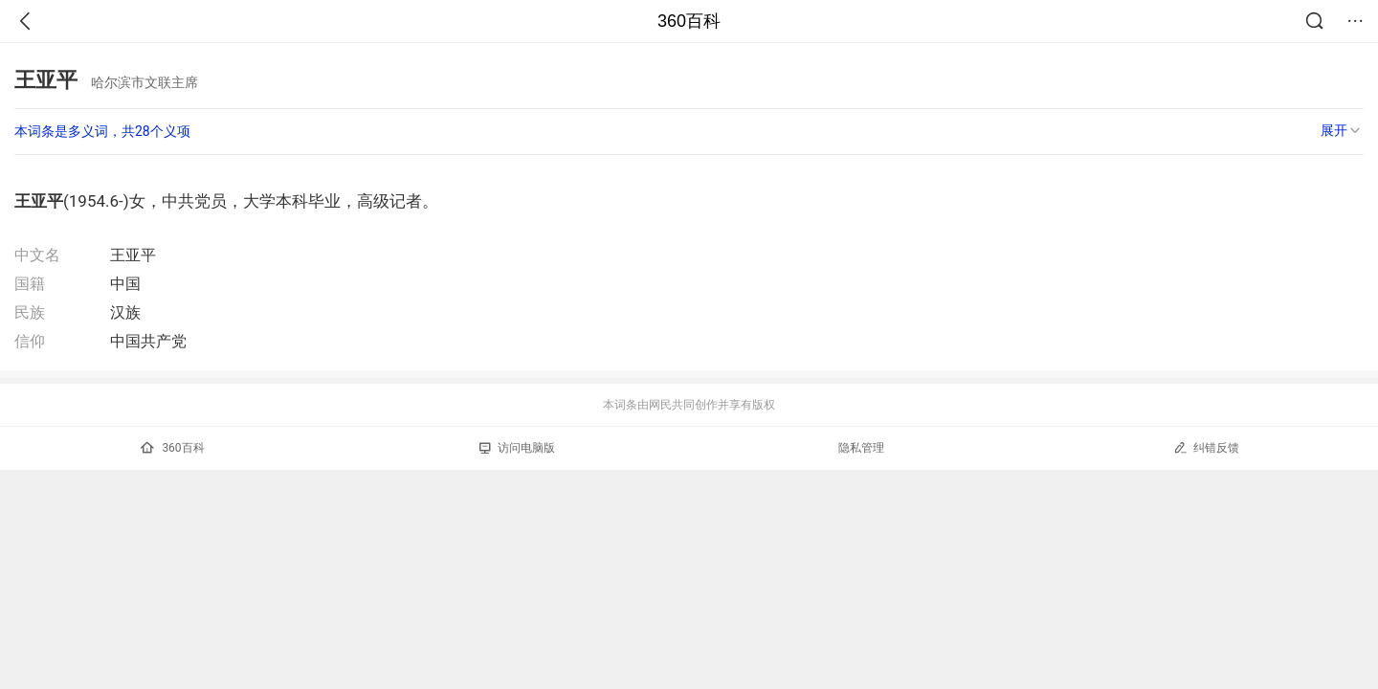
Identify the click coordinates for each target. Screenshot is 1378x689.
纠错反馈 (1206, 447)
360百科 (689, 21)
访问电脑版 (517, 448)
